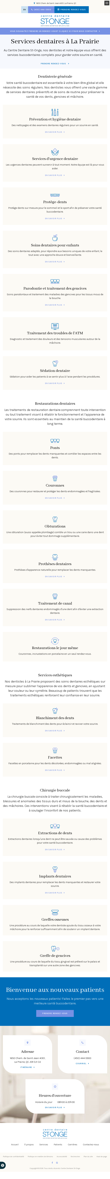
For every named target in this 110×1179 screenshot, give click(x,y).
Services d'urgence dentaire (55, 154)
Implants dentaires (55, 872)
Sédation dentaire (55, 366)
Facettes (55, 753)
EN (24, 10)
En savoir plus (53, 132)
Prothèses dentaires (55, 559)
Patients (58, 1144)
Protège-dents (55, 197)
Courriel (81, 1063)
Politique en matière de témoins (40, 1157)
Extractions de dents (55, 828)
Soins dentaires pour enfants (55, 241)
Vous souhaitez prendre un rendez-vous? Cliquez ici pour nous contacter (53, 31)
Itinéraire (26, 1067)
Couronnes (55, 481)
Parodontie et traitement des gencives (55, 284)
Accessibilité (62, 1157)
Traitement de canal (55, 599)
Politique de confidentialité (13, 1157)
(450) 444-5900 (82, 1058)
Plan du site (88, 1157)
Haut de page (102, 1157)
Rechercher (75, 1157)
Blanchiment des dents (55, 713)
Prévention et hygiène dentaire (55, 115)
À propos (29, 1144)
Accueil (15, 1144)
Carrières (72, 1144)
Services (43, 1144)
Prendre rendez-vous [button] (73, 10)
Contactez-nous (91, 1144)
